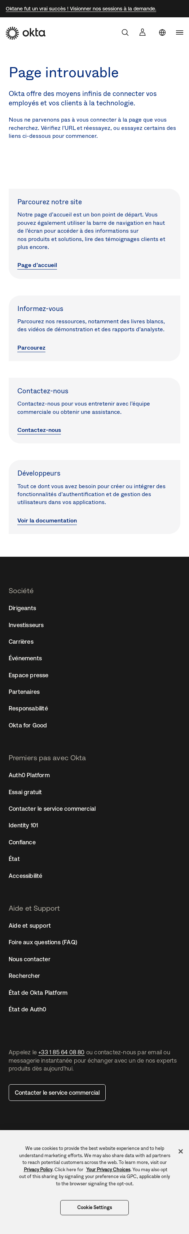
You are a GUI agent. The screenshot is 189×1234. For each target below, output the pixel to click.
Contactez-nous (39, 430)
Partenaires (24, 691)
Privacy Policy (38, 1169)
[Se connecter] (142, 32)
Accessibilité (26, 875)
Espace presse (29, 675)
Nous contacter (29, 959)
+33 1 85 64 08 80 (61, 1052)
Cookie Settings (94, 1207)
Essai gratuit (25, 792)
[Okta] (25, 33)
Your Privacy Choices (108, 1169)
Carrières (21, 641)
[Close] (181, 1151)
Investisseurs (26, 625)
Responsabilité (28, 708)
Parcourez (31, 347)
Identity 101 (23, 825)
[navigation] (179, 32)
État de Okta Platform (38, 992)
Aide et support (30, 925)
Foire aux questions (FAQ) (43, 942)
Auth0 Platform (29, 775)
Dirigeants (22, 608)
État (14, 859)
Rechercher (24, 975)
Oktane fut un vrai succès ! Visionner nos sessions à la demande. (81, 9)
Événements (25, 658)
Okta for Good (28, 725)
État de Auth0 (28, 1009)
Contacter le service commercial (57, 1092)
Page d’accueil (37, 265)
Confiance (22, 842)
